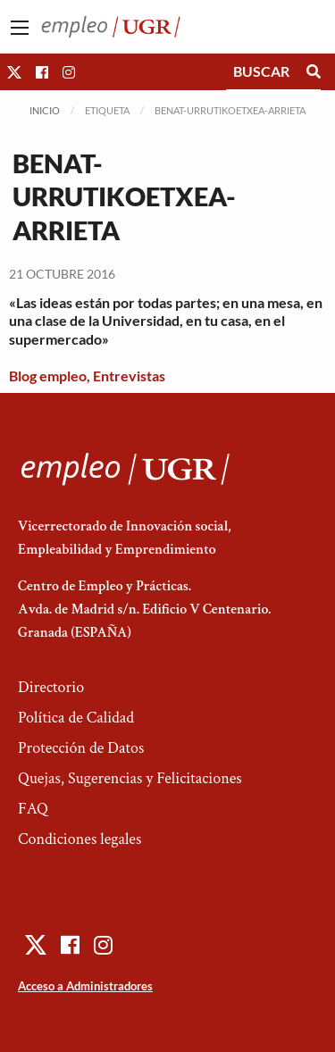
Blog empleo (48, 375)
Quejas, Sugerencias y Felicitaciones (130, 778)
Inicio (44, 110)
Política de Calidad (76, 717)
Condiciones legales (79, 839)
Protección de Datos (81, 748)
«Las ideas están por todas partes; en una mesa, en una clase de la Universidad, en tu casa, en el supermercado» (165, 321)
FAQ (33, 808)
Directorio (51, 687)
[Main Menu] (20, 28)
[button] (14, 72)
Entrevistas (129, 375)
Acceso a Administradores (85, 986)
